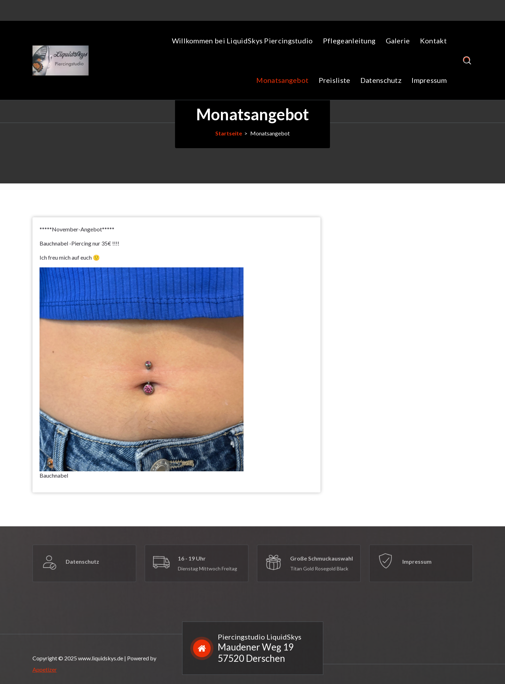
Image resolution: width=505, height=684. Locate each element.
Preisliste (334, 80)
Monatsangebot (282, 80)
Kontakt (433, 40)
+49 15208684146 (181, 9)
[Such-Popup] (467, 60)
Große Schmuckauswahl (321, 558)
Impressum (429, 80)
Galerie (398, 40)
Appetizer (44, 669)
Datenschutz (381, 80)
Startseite (228, 133)
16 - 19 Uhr (192, 558)
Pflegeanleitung (349, 40)
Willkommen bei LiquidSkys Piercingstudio (242, 40)
